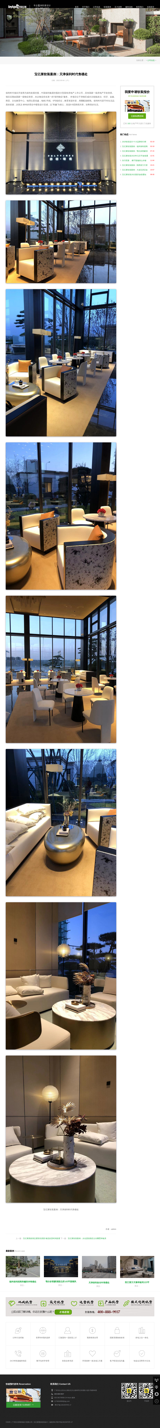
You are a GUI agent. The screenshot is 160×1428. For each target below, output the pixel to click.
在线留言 (150, 7)
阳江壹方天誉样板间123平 (137, 1282)
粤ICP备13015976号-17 (63, 1405)
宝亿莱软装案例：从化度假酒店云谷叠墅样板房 (87, 1238)
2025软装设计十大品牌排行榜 (134, 142)
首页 (77, 7)
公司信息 (96, 7)
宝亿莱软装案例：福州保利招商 (135, 146)
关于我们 (85, 7)
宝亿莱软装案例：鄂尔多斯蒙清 (135, 151)
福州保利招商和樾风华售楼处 (22, 1282)
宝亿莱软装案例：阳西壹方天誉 (135, 165)
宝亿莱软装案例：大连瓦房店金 (135, 170)
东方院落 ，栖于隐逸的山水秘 (134, 160)
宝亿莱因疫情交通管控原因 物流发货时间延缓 (41, 1238)
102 (129, 123)
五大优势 (118, 7)
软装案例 (107, 7)
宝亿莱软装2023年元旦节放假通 (135, 156)
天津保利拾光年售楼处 (99, 1282)
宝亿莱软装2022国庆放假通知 (134, 174)
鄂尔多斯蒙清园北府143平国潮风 (61, 1281)
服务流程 (129, 7)
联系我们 (139, 7)
